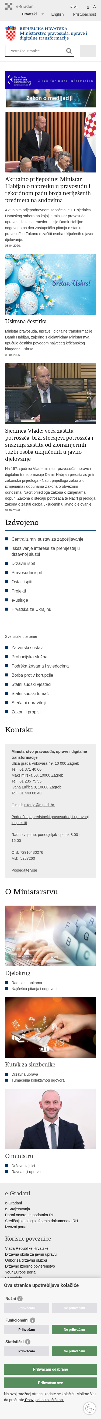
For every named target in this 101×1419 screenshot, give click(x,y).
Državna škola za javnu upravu (31, 1254)
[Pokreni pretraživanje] (69, 51)
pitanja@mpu (35, 805)
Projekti (19, 591)
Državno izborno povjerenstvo (30, 1266)
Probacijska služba (29, 657)
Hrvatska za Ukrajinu (31, 609)
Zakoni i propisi (26, 712)
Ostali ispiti (22, 582)
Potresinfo (13, 1278)
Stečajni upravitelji (29, 702)
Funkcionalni (17, 1320)
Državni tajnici (23, 1166)
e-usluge (20, 600)
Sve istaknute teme (21, 636)
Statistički (14, 1341)
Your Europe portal (20, 1272)
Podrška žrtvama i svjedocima (40, 666)
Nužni (10, 1298)
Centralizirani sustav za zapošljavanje (47, 539)
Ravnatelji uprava (26, 1172)
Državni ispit (23, 563)
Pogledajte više (24, 870)
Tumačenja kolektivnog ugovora (38, 1080)
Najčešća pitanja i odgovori (34, 989)
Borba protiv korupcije (32, 675)
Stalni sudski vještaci (32, 684)
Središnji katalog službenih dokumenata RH (41, 1221)
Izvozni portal (16, 1227)
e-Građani (13, 1203)
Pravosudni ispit (27, 572)
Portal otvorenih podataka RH (30, 1215)
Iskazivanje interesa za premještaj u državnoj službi (46, 551)
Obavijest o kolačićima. (44, 1400)
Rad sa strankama (27, 983)
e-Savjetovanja (17, 1209)
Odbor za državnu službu (26, 1260)
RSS (74, 7)
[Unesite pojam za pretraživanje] (29, 50)
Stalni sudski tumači (31, 693)
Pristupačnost (84, 14)
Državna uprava (25, 1074)
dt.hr (50, 805)
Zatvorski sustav (27, 647)
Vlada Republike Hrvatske (26, 1248)
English (57, 14)
